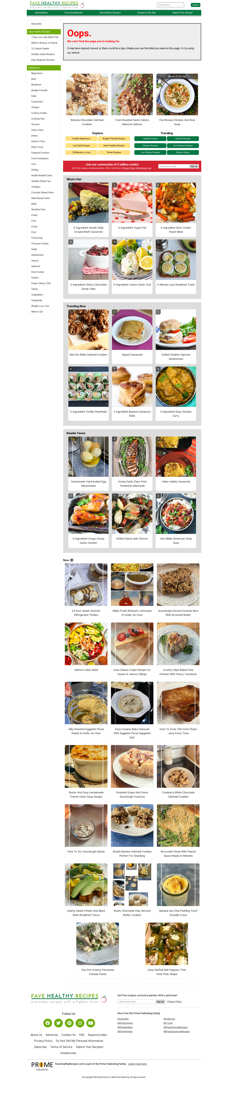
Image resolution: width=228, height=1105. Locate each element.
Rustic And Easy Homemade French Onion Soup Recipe (86, 795)
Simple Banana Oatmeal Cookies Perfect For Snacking (132, 854)
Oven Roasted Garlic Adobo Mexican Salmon (132, 123)
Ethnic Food (37, 147)
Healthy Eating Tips (41, 181)
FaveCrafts (123, 1019)
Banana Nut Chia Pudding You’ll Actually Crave (178, 913)
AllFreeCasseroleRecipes (177, 1032)
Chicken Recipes (150, 146)
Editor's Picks (38, 142)
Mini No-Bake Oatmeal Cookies (88, 355)
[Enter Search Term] (170, 5)
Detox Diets (37, 130)
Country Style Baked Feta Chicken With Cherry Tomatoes (178, 673)
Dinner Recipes (114, 153)
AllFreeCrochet (125, 1023)
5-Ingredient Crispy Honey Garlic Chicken (88, 541)
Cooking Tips (38, 119)
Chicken (35, 108)
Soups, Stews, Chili (41, 284)
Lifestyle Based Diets (42, 193)
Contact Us (69, 1035)
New (68, 561)
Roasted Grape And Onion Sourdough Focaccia (132, 795)
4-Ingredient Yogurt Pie (132, 228)
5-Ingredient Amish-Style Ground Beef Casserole (88, 230)
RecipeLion (169, 1019)
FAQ (81, 1035)
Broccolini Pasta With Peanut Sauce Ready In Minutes (178, 854)
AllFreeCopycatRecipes (176, 1028)
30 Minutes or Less (81, 153)
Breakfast (36, 85)
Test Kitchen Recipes (183, 146)
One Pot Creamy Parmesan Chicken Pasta (97, 972)
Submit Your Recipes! (89, 1047)
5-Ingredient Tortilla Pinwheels (88, 412)
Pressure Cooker (40, 244)
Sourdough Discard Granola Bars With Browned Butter (178, 613)
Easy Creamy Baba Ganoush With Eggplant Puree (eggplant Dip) (132, 734)
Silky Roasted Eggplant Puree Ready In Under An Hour (86, 732)
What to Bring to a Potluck (44, 43)
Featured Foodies (40, 153)
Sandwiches (37, 255)
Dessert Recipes (182, 139)
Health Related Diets (41, 176)
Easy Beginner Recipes (43, 60)
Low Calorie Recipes (150, 153)
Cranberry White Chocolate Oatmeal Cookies (178, 795)
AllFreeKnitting (124, 1028)
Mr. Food (168, 1023)
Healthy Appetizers (81, 139)
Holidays (35, 187)
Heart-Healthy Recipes (113, 146)
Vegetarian (36, 301)
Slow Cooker (37, 272)
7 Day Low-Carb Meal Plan (44, 37)
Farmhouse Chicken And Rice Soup (177, 123)
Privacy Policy (128, 169)
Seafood (35, 266)
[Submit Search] (195, 5)
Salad (34, 249)
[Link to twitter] (58, 1023)
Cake (33, 96)
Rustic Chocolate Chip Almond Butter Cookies (132, 913)
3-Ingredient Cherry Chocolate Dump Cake (88, 287)
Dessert (35, 125)
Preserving (36, 238)
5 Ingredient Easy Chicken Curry (176, 414)
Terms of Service (61, 1047)
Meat (33, 204)
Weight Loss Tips (40, 306)
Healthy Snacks (150, 139)
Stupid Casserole (132, 355)
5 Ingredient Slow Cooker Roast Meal (176, 230)
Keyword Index (97, 1035)
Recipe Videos (183, 153)
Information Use (143, 169)
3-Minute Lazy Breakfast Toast (176, 285)
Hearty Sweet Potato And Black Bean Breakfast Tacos (86, 913)
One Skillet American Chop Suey (176, 541)
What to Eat (37, 312)
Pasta (34, 215)
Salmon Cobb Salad (86, 670)
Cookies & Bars (39, 113)
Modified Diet (38, 210)
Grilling (34, 170)
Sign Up (193, 167)
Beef (33, 79)
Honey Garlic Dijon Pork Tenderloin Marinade (132, 484)
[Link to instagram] (80, 1023)
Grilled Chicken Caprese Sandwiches (176, 357)
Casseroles (37, 102)
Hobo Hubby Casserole (176, 482)
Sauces (35, 261)
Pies (33, 221)
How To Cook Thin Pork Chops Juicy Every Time (178, 732)
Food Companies (40, 159)
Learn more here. (137, 1064)
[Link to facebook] (47, 1023)
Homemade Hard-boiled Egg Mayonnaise (88, 484)
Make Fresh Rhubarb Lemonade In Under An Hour (132, 613)
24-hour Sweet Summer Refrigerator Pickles (86, 613)
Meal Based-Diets (40, 198)
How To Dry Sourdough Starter (86, 852)
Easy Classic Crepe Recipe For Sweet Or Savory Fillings (132, 673)
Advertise (52, 1035)
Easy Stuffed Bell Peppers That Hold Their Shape (167, 972)
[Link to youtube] (90, 1023)
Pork (33, 232)
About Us (36, 1035)
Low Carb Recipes (81, 146)
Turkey (34, 289)
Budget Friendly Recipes (114, 139)
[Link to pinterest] (69, 1023)
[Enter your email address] (136, 1002)
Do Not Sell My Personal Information (79, 1041)
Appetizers (37, 73)
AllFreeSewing (124, 1032)
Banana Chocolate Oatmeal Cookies (87, 123)
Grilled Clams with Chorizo (132, 539)
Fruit (33, 164)
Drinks (34, 136)
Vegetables (37, 295)
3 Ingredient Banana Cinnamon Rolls (132, 414)
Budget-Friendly (39, 91)
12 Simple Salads (40, 49)
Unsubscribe (68, 1053)
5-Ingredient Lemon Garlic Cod (132, 285)
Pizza (34, 227)
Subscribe (36, 24)
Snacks (35, 278)
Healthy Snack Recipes (43, 54)
